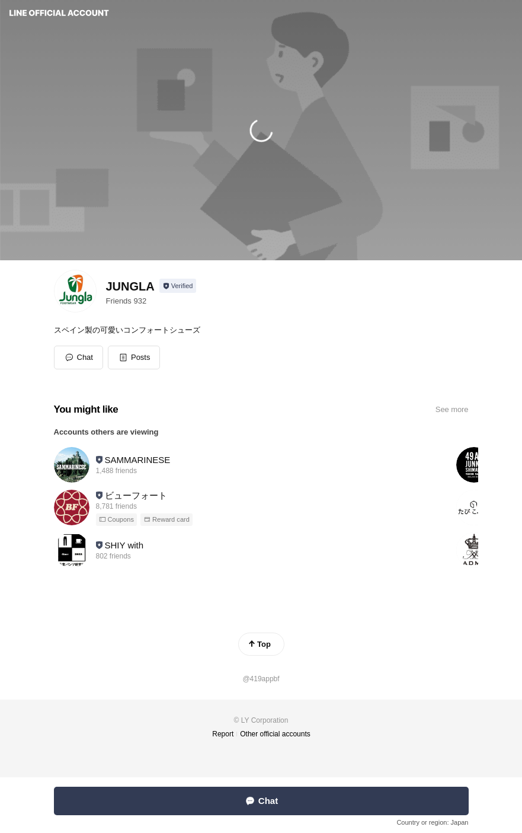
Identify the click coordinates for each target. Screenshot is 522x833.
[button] (134, 357)
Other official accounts (275, 734)
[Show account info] (178, 286)
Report (222, 734)
